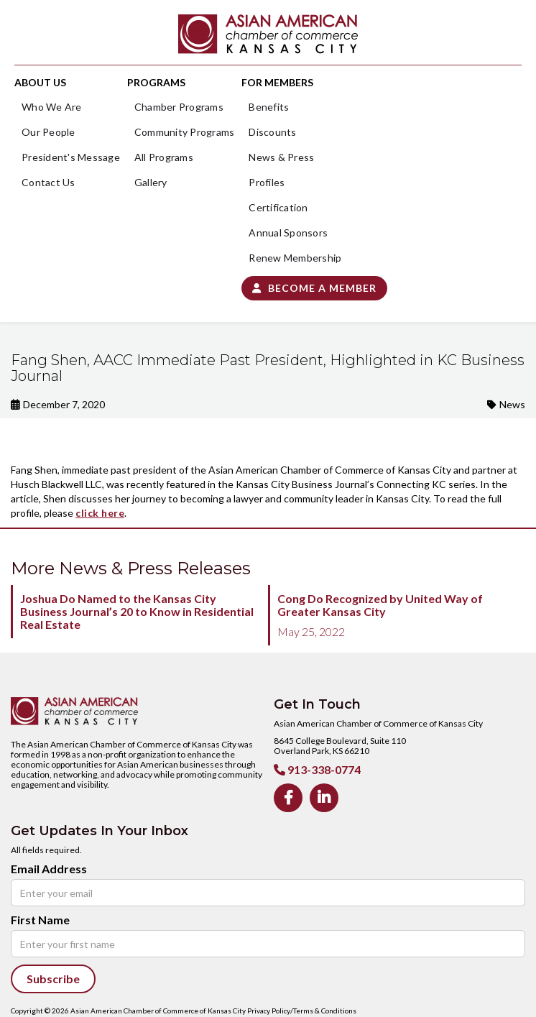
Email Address (49, 868)
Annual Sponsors (288, 232)
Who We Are (52, 107)
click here (99, 513)
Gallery (150, 182)
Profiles (267, 182)
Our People (48, 132)
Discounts (272, 132)
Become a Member (314, 288)
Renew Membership (295, 258)
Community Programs (184, 132)
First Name (40, 920)
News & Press (281, 157)
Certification (278, 207)
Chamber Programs (178, 107)
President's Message (71, 157)
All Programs (163, 157)
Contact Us (48, 182)
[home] (268, 34)
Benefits (269, 107)
